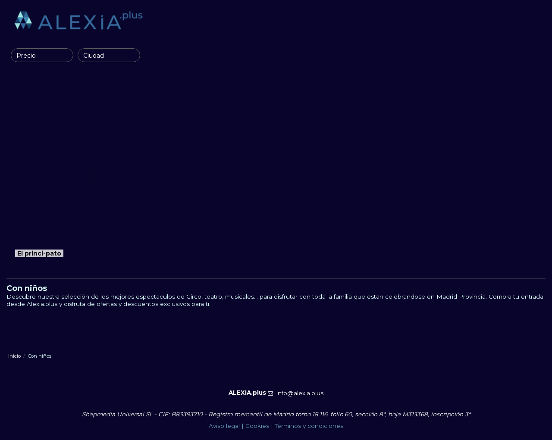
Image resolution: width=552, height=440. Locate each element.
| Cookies (254, 425)
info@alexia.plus (299, 393)
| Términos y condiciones (306, 425)
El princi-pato (39, 253)
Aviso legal (224, 425)
